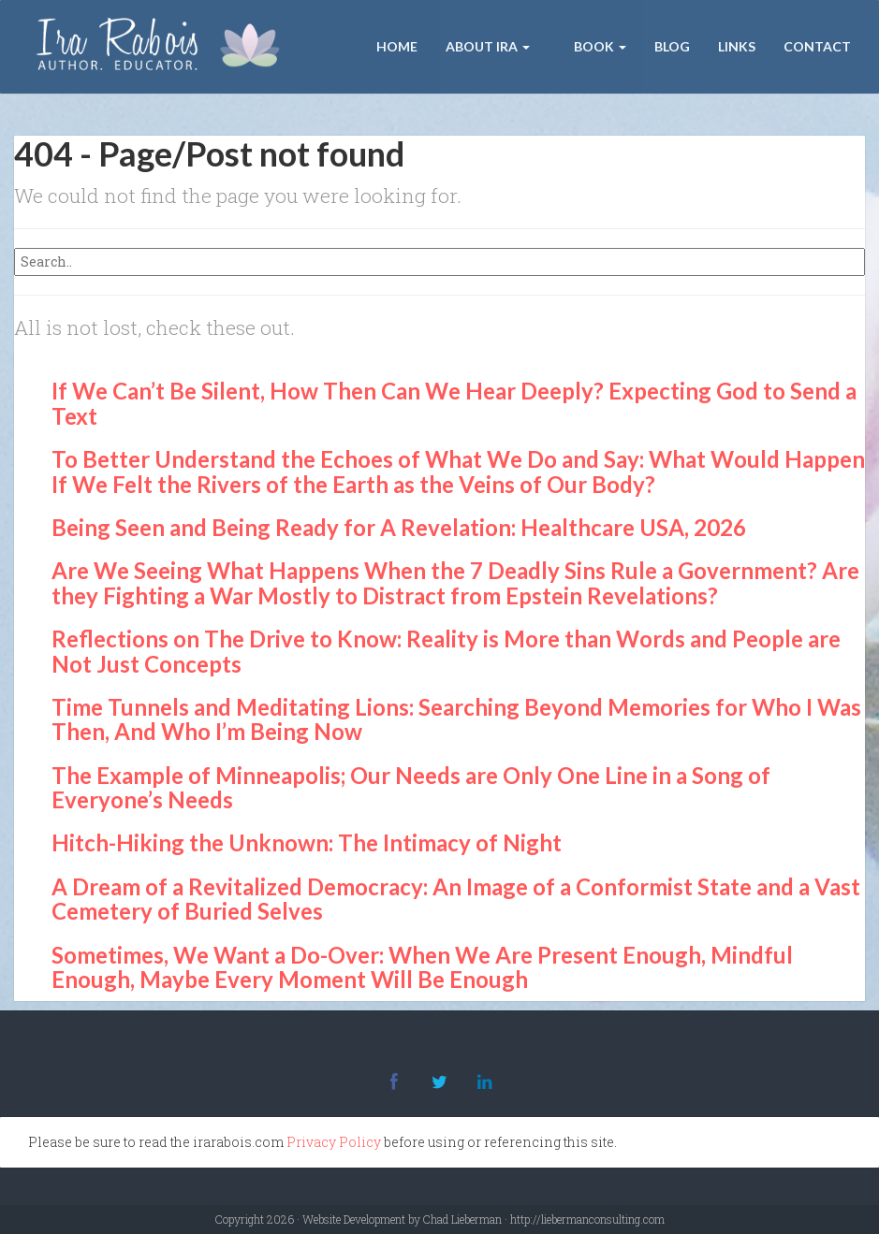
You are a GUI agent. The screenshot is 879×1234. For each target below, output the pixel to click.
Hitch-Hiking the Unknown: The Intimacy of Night (306, 842)
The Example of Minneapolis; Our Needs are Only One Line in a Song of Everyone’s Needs (410, 787)
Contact (817, 46)
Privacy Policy (333, 1142)
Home (397, 46)
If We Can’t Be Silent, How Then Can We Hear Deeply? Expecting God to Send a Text (454, 402)
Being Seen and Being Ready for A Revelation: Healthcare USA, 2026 (398, 527)
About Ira (488, 46)
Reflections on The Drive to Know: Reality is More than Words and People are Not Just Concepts (446, 650)
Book (598, 46)
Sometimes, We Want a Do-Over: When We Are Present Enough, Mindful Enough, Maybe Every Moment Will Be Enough (422, 967)
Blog (672, 46)
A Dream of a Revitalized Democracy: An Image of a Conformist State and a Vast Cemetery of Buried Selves (455, 898)
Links (736, 46)
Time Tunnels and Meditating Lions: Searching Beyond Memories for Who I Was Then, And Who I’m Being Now (456, 719)
